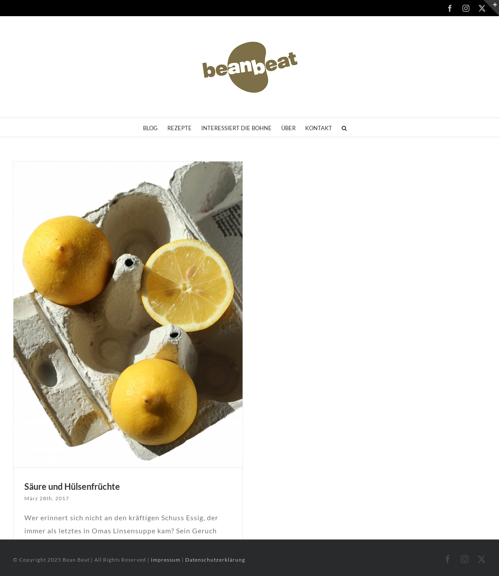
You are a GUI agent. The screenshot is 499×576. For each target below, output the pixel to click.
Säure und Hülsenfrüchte (72, 486)
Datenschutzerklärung (215, 559)
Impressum (166, 559)
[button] (344, 127)
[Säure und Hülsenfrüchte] (128, 314)
